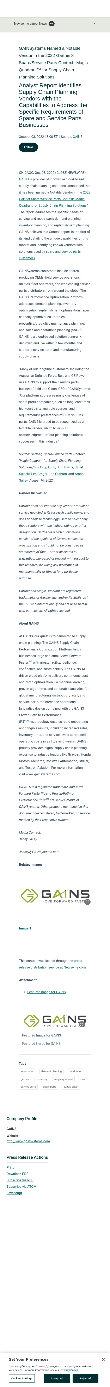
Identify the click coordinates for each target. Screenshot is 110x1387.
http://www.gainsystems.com (28, 1141)
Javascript (14, 1193)
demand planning (51, 1071)
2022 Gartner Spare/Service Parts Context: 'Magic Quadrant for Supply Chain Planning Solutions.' (55, 199)
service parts (28, 1086)
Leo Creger (39, 474)
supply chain (70, 1086)
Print (10, 1167)
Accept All (57, 1379)
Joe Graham (58, 474)
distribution (75, 1071)
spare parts (49, 1086)
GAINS (77, 137)
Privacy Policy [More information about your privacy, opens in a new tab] (69, 1371)
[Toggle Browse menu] (94, 23)
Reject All (86, 1379)
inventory (41, 1079)
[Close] (103, 1360)
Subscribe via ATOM (21, 1187)
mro (82, 1079)
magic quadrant (63, 1079)
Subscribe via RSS (20, 1180)
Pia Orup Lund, (45, 467)
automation (27, 1071)
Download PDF (17, 1174)
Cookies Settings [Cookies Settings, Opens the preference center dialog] (21, 1379)
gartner (25, 1079)
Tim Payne (65, 467)
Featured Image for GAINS (46, 992)
